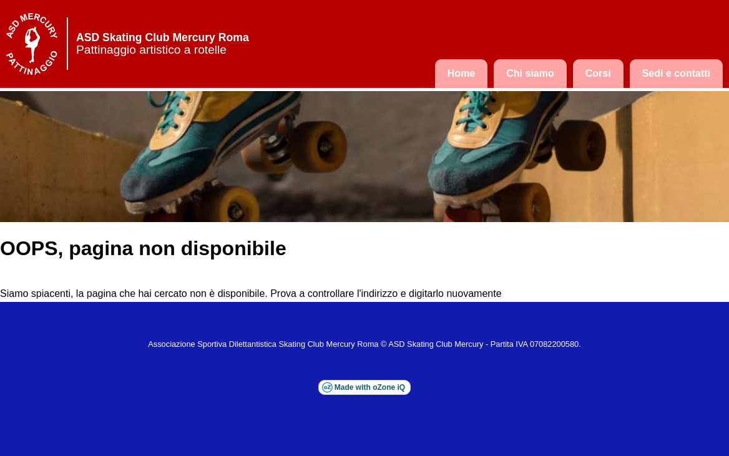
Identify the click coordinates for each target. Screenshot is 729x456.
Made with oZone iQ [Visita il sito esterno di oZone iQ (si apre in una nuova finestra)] (370, 387)
